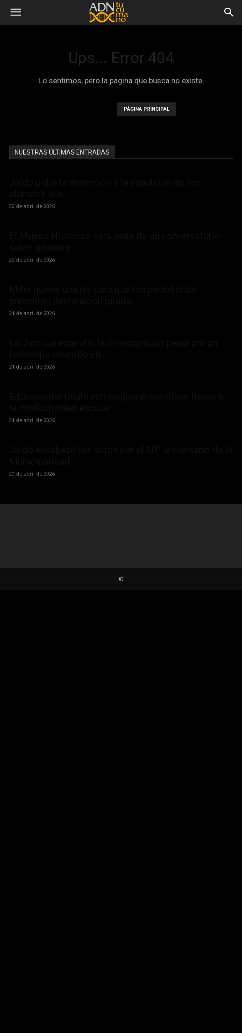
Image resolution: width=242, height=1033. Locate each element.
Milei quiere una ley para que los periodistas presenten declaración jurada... (102, 295)
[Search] (229, 12)
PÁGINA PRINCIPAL (146, 109)
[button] (15, 12)
